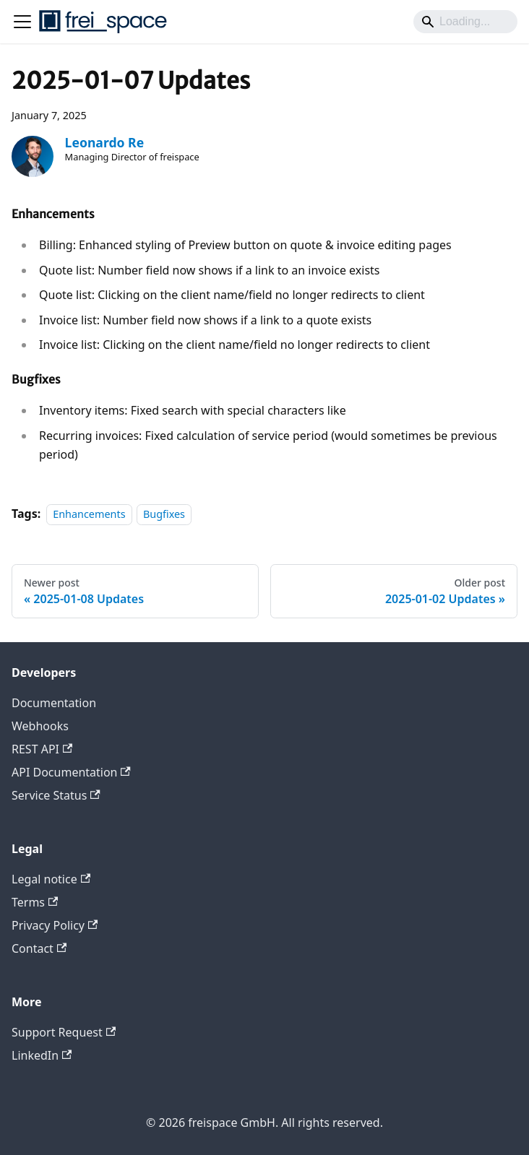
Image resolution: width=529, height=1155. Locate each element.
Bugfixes (164, 514)
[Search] (465, 21)
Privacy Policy (55, 925)
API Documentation (71, 772)
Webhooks (40, 726)
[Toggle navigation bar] (22, 22)
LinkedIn (42, 1055)
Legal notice (51, 879)
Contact (39, 948)
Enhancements (89, 514)
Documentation (54, 703)
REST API (42, 749)
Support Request (64, 1032)
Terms (35, 902)
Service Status (56, 795)
